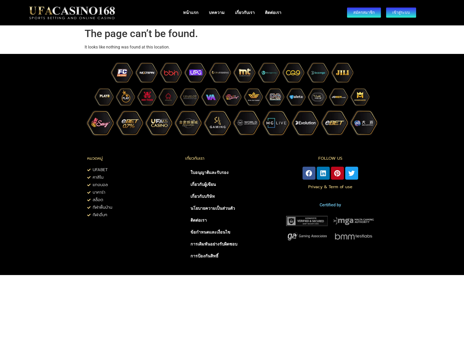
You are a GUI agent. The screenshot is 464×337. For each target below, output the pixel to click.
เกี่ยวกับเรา (245, 12)
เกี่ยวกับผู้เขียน (203, 184)
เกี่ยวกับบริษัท (202, 196)
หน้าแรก (190, 12)
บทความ (217, 12)
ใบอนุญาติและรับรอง (209, 172)
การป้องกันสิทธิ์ (204, 256)
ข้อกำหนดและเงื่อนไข (210, 232)
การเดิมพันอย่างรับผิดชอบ (213, 244)
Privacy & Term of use (330, 187)
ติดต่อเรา (273, 12)
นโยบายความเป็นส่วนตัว (212, 208)
